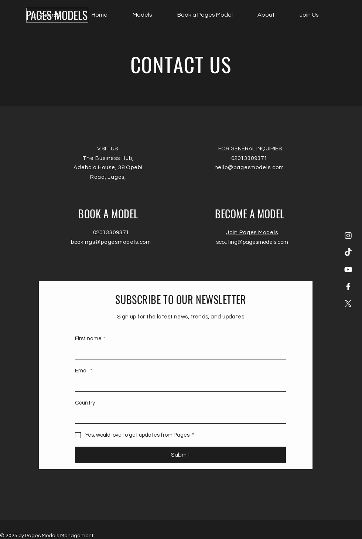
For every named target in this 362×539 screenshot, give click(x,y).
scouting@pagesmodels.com (252, 242)
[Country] (178, 416)
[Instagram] (348, 235)
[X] (348, 303)
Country (85, 403)
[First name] (178, 352)
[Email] (178, 384)
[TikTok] (348, 252)
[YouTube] (348, 269)
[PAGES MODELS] (57, 15)
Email (83, 371)
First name (90, 338)
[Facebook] (348, 286)
